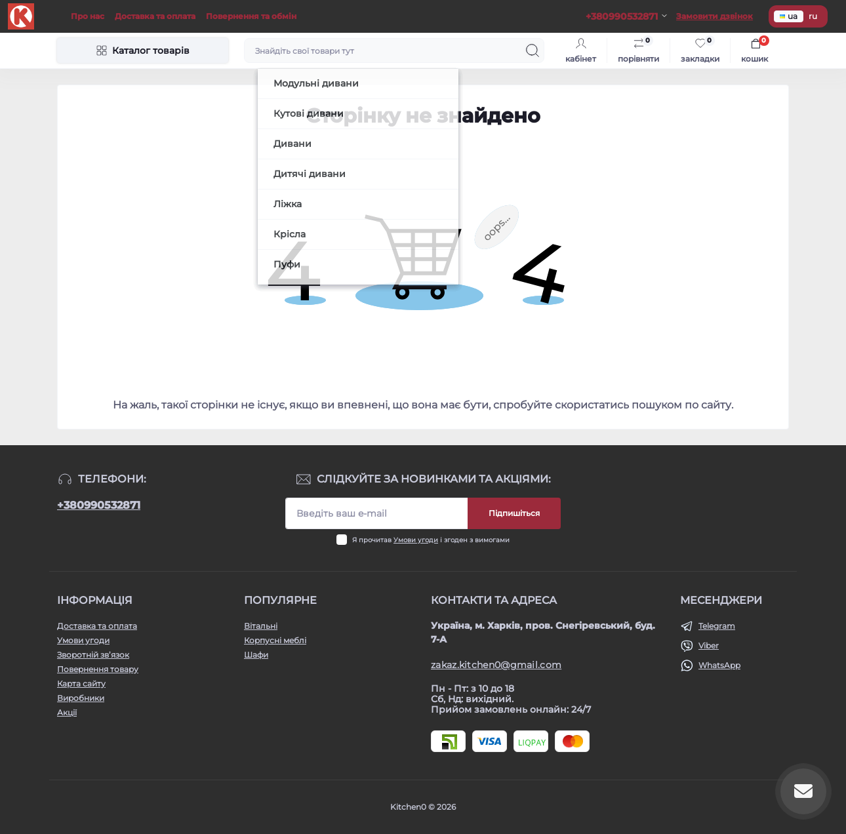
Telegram (716, 626)
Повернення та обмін (251, 16)
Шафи (256, 655)
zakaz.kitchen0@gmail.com (496, 665)
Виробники (80, 698)
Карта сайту (81, 683)
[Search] (532, 50)
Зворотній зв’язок (93, 655)
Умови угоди (415, 540)
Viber (708, 645)
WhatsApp (719, 665)
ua (788, 16)
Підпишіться (514, 513)
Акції (67, 712)
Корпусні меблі (275, 640)
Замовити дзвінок (714, 16)
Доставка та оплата (155, 16)
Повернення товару (97, 669)
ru (813, 16)
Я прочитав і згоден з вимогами (431, 540)
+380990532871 (98, 505)
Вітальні (260, 626)
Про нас (87, 16)
